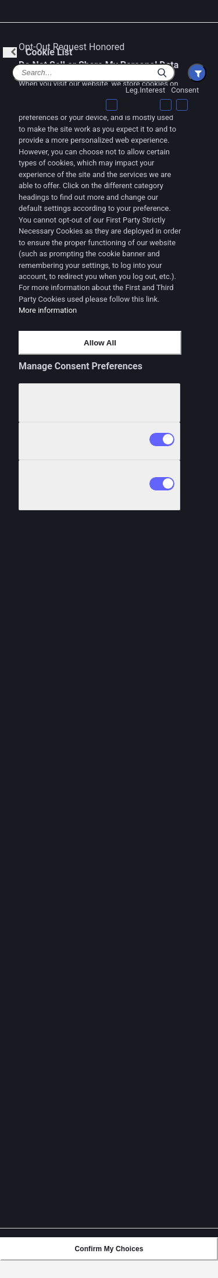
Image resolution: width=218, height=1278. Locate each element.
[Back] (10, 52)
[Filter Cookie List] (197, 72)
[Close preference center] (203, 18)
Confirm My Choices (108, 1249)
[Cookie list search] (93, 72)
